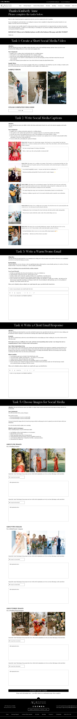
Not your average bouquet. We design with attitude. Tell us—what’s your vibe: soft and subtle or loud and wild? (45, 154)
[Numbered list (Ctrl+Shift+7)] (27, 293)
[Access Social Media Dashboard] (53, 2)
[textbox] (38, 307)
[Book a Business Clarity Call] (38, 709)
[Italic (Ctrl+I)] (12, 293)
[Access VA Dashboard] (65, 2)
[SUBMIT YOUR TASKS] (38, 690)
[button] (27, 5)
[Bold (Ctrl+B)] (10, 293)
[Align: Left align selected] (25, 293)
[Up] (38, 698)
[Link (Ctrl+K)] (34, 293)
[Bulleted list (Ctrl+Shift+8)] (30, 293)
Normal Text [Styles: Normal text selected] (19, 292)
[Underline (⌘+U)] (15, 293)
